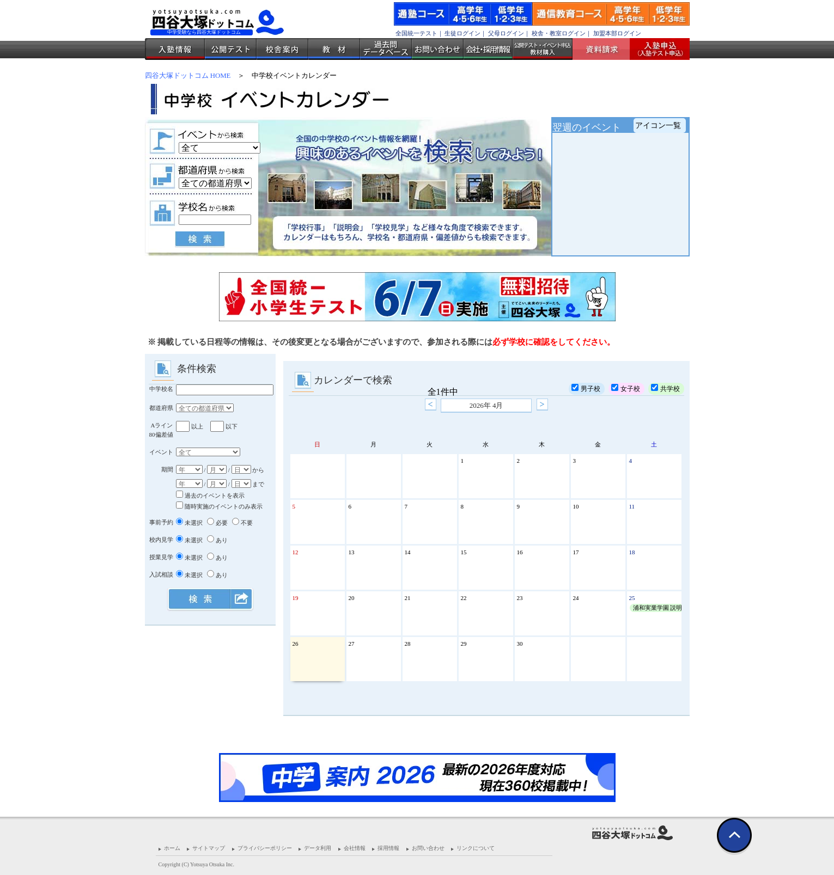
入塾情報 (175, 49)
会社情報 (355, 848)
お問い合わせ (438, 49)
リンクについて (475, 848)
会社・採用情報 (488, 49)
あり (217, 540)
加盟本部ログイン (617, 33)
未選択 (189, 522)
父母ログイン (506, 33)
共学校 (665, 388)
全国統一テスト (416, 33)
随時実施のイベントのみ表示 (219, 506)
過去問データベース (386, 49)
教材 (334, 49)
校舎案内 (282, 49)
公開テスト (231, 49)
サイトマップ (208, 848)
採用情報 (388, 848)
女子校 (625, 388)
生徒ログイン (462, 33)
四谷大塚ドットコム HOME (188, 75)
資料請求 (605, 49)
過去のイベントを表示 (210, 495)
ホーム (172, 848)
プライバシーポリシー (265, 848)
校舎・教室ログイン (559, 33)
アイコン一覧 (658, 125)
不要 (242, 522)
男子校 (585, 388)
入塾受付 (655, 49)
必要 (217, 522)
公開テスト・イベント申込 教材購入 (543, 49)
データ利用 (317, 848)
